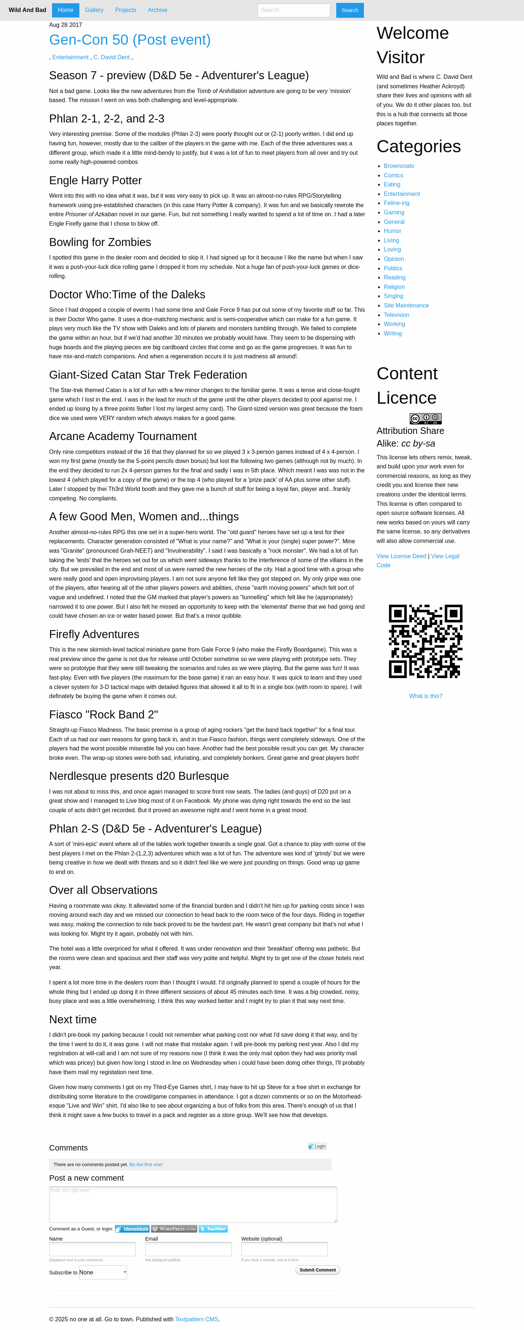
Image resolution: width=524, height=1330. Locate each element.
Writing (393, 333)
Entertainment (70, 57)
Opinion (394, 259)
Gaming (394, 212)
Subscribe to (88, 1272)
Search (350, 10)
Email (151, 1239)
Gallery (94, 10)
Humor (392, 231)
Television (396, 315)
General (394, 222)
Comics (393, 175)
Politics (393, 268)
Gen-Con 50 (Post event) (130, 40)
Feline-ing (396, 203)
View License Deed (401, 556)
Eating (392, 184)
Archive (157, 10)
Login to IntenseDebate (132, 1229)
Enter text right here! (193, 1204)
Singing (393, 296)
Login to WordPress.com (174, 1229)
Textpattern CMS (196, 1319)
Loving (392, 249)
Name (56, 1239)
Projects (125, 10)
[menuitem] (65, 10)
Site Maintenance (406, 305)
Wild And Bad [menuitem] (27, 10)
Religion (394, 287)
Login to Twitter (213, 1229)
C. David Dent (112, 57)
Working (394, 324)
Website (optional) (261, 1239)
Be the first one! (146, 1164)
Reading (395, 277)
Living (391, 240)
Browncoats (399, 166)
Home (66, 10)
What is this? (425, 696)
